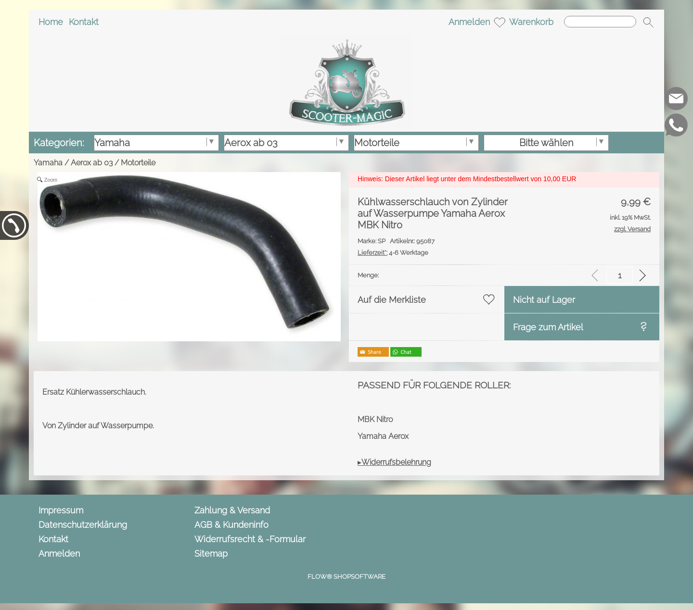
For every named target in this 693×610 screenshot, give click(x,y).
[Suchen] (600, 21)
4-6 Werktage (393, 252)
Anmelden (469, 22)
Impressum (60, 510)
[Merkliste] (499, 22)
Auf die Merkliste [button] (392, 300)
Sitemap (211, 553)
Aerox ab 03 (92, 162)
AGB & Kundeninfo (231, 525)
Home (50, 22)
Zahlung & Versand (232, 510)
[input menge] (619, 275)
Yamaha (48, 162)
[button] (648, 22)
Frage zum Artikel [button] (548, 327)
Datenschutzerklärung (82, 525)
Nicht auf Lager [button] (544, 300)
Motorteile (138, 162)
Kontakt (84, 22)
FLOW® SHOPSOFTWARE (346, 576)
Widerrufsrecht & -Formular (250, 539)
